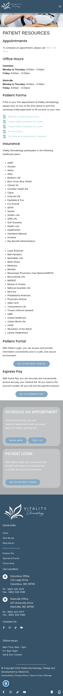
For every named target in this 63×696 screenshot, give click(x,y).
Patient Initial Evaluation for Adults (25, 121)
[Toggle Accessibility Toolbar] (6, 683)
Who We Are (8, 538)
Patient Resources (11, 548)
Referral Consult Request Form (23, 116)
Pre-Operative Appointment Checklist (27, 136)
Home (5, 533)
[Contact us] (59, 692)
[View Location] (6, 576)
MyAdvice (24, 671)
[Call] (15, 589)
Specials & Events (11, 558)
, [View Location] (22, 602)
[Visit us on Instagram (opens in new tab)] (9, 627)
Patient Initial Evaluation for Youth (25, 126)
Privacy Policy (15, 131)
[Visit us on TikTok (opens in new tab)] (15, 627)
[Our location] (51, 692)
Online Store (8, 563)
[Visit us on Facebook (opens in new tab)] (3, 627)
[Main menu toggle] (60, 7)
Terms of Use (36, 675)
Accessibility (7, 675)
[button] (31, 364)
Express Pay (8, 553)
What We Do (8, 543)
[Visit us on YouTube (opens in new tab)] (21, 627)
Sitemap (48, 675)
